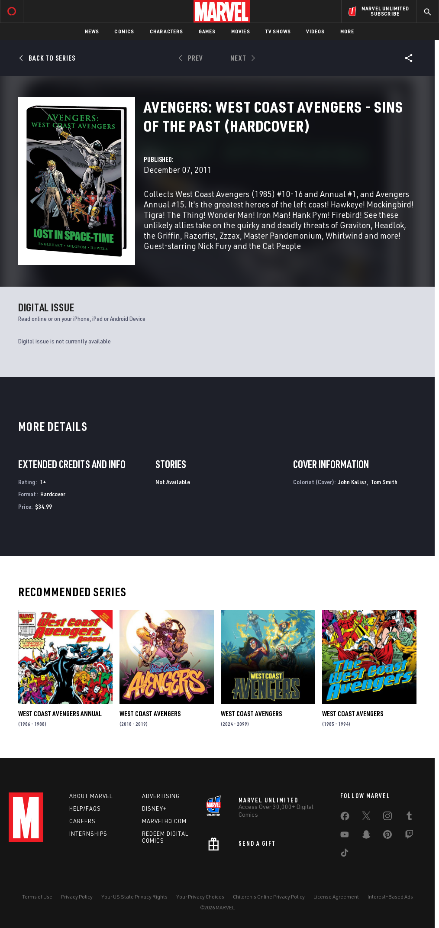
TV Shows (278, 31)
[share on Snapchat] (366, 836)
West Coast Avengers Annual (60, 713)
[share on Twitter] (366, 817)
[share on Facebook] (344, 818)
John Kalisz (352, 481)
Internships (88, 833)
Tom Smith (384, 481)
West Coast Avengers (150, 713)
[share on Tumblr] (409, 817)
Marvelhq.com (164, 821)
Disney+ (154, 808)
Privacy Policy (77, 896)
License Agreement (336, 896)
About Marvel (91, 795)
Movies (240, 31)
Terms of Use (37, 896)
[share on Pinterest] (387, 836)
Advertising (161, 795)
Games (207, 31)
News (92, 31)
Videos (315, 31)
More (347, 31)
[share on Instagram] (387, 817)
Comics (124, 31)
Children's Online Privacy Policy (269, 896)
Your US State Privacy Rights (134, 896)
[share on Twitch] (409, 836)
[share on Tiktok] (344, 854)
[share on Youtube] (344, 836)
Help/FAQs (85, 808)
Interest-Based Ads (390, 896)
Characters (166, 31)
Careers (82, 821)
